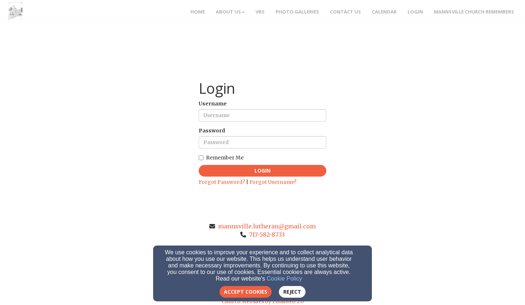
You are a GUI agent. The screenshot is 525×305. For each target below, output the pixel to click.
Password (212, 130)
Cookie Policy (284, 278)
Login (262, 170)
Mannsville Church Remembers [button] (474, 11)
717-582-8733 (267, 234)
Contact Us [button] (345, 11)
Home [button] (197, 11)
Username (213, 103)
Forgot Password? (222, 182)
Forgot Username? (272, 182)
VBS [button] (260, 11)
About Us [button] (230, 11)
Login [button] (415, 11)
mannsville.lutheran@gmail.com (267, 226)
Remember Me (221, 157)
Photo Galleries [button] (297, 11)
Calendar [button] (384, 11)
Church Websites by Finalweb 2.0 (263, 301)
